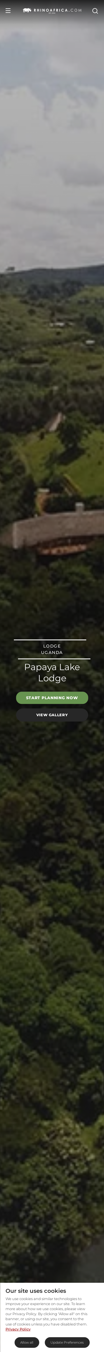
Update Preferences (67, 1342)
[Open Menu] (8, 10)
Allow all (26, 1342)
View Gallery (52, 715)
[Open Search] (94, 10)
